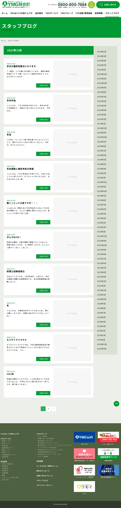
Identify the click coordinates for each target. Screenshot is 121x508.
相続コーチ (6, 450)
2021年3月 (100, 331)
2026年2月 (100, 65)
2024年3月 (100, 169)
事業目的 (5, 471)
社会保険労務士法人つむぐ (47, 452)
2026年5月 (100, 52)
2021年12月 (100, 290)
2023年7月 (100, 205)
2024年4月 (100, 164)
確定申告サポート (8, 448)
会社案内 (39, 13)
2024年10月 (101, 137)
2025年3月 (100, 115)
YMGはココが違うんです (21, 13)
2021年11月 (100, 295)
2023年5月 (100, 214)
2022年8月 (100, 254)
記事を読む (43, 85)
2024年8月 (100, 146)
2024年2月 (100, 173)
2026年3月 (100, 61)
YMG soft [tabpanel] (84, 438)
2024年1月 (100, 178)
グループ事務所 (43, 456)
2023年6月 (100, 209)
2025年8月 (100, 92)
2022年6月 (100, 263)
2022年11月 (100, 241)
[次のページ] (54, 408)
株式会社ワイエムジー (45, 441)
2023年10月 (101, 191)
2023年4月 (100, 218)
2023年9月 (100, 196)
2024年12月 (101, 128)
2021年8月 (100, 308)
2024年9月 (100, 142)
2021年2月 (100, 335)
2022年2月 (100, 281)
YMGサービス (51, 13)
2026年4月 (100, 56)
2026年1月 (100, 70)
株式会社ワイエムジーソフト (48, 443)
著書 (3, 475)
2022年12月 (101, 236)
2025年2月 (100, 119)
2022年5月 (100, 268)
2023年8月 (100, 200)
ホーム (5, 13)
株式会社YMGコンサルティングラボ (50, 450)
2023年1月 (100, 232)
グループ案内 (42, 436)
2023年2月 (100, 227)
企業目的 (5, 468)
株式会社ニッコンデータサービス (49, 454)
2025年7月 (100, 97)
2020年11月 (100, 349)
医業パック (6, 452)
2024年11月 (100, 133)
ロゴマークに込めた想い (10, 477)
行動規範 (5, 473)
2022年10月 (101, 245)
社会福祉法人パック (9, 455)
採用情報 (99, 13)
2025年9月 (100, 88)
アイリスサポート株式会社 (47, 447)
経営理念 (5, 466)
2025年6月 (100, 101)
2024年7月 (100, 151)
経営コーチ (6, 443)
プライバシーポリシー (45, 485)
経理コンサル (6, 441)
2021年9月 (100, 304)
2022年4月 (100, 272)
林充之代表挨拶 (7, 464)
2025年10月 (101, 83)
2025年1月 (100, 124)
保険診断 (5, 457)
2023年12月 (101, 182)
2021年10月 (100, 299)
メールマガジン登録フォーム (47, 466)
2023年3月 (100, 223)
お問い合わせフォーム (45, 476)
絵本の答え (6, 480)
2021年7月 (100, 313)
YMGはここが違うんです (10, 434)
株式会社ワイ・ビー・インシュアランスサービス (55, 445)
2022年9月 (100, 250)
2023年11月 (100, 187)
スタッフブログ (112, 13)
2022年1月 (100, 286)
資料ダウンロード (43, 471)
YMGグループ (66, 13)
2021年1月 (100, 340)
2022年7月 (100, 259)
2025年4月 (100, 110)
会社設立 (5, 445)
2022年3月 (100, 277)
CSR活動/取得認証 (83, 13)
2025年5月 (100, 106)
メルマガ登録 (91, 4)
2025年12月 (101, 74)
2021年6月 (100, 317)
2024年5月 (100, 160)
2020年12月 (101, 344)
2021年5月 (100, 322)
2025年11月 (100, 79)
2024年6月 (100, 155)
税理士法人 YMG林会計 (46, 438)
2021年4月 (100, 326)
